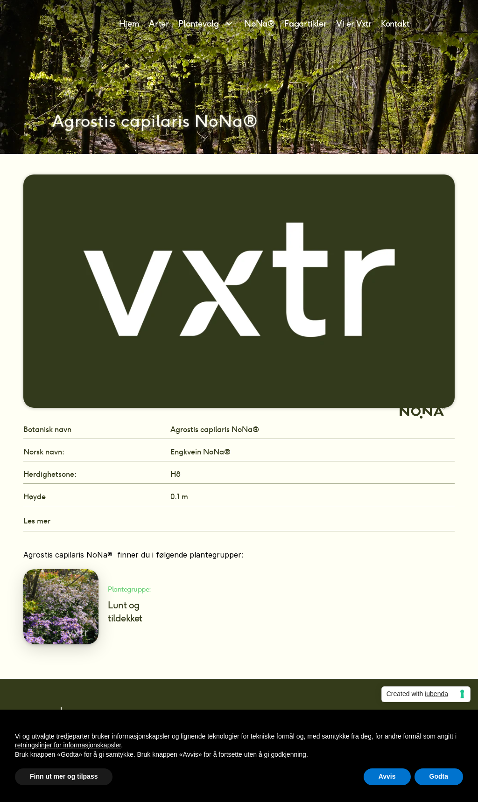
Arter (159, 23)
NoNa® (259, 23)
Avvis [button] (387, 776)
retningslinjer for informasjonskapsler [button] (68, 745)
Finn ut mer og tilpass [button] (64, 776)
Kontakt (395, 23)
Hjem (129, 23)
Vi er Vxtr (354, 23)
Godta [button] (438, 776)
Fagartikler (305, 23)
